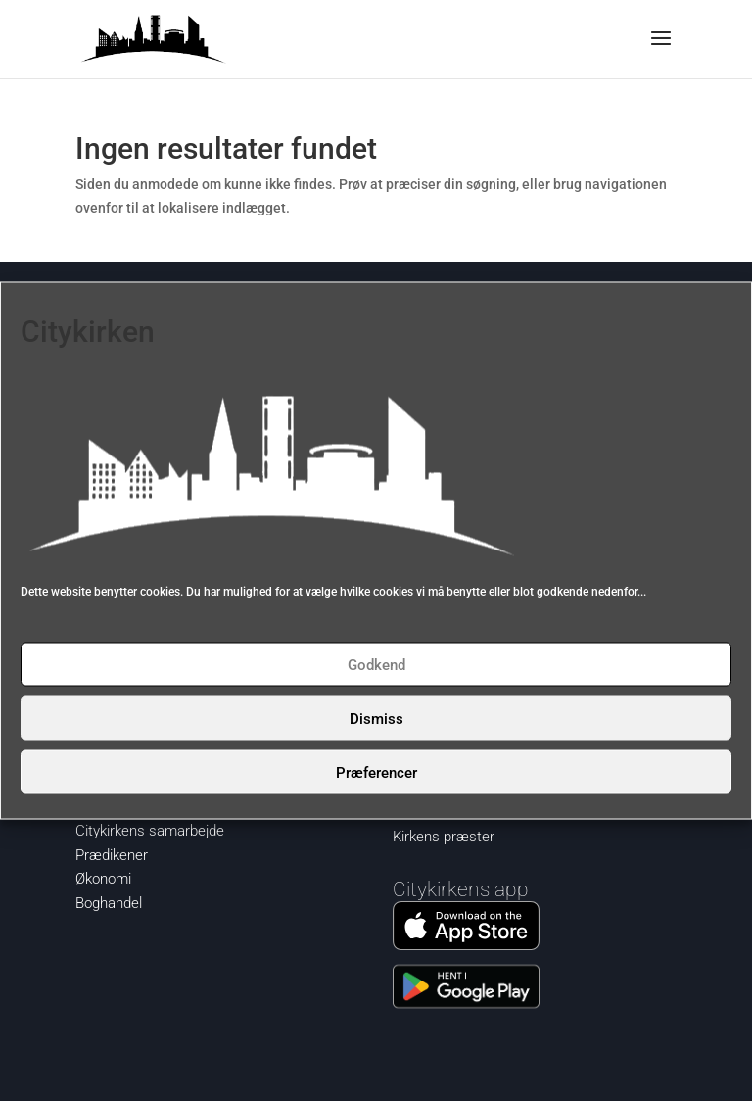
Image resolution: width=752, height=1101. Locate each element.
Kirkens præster (443, 836)
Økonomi (103, 878)
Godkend (376, 664)
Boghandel (108, 903)
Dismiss (376, 718)
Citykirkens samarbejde (149, 830)
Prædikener (111, 855)
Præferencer (376, 772)
